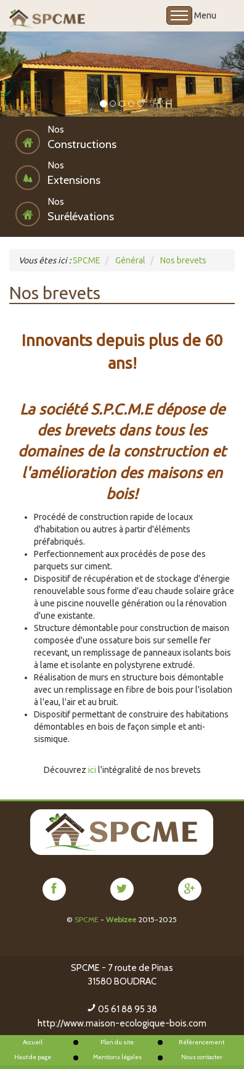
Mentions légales (117, 1057)
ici (92, 770)
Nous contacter (201, 1057)
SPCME (87, 919)
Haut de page (32, 1057)
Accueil (33, 1042)
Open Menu (179, 15)
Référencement (201, 1042)
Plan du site (117, 1042)
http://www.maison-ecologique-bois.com (122, 1023)
